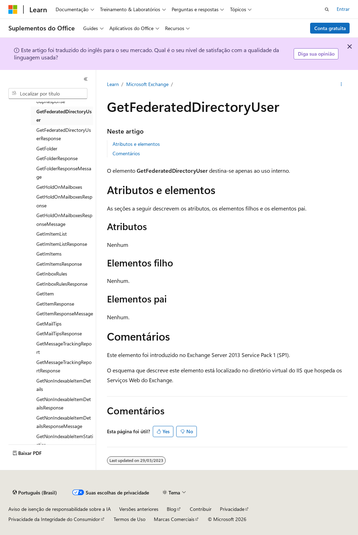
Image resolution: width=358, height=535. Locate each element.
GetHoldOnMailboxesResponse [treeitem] (64, 201)
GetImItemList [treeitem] (51, 233)
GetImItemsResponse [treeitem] (59, 264)
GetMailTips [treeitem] (49, 323)
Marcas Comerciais (174, 519)
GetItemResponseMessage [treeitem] (64, 313)
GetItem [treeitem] (45, 293)
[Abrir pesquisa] (327, 9)
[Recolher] (85, 79)
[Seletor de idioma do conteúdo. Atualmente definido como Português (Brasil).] (34, 492)
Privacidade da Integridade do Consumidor (54, 519)
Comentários (126, 153)
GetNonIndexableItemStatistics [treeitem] (64, 440)
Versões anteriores (138, 509)
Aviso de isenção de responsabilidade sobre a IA (59, 509)
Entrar (343, 9)
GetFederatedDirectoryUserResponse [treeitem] (63, 134)
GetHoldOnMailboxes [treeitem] (59, 187)
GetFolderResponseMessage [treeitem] (63, 172)
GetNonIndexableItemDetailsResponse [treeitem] (63, 403)
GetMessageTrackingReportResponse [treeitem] (64, 366)
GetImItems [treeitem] (49, 253)
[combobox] (47, 93)
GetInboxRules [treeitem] (51, 273)
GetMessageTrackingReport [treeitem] (64, 348)
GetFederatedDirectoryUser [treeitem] (64, 115)
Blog (171, 509)
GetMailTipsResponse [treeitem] (59, 333)
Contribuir (201, 509)
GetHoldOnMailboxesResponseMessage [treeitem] (64, 219)
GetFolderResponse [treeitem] (57, 158)
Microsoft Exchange (147, 84)
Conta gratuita (330, 28)
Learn (113, 84)
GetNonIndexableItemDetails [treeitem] (63, 385)
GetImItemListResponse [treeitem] (61, 244)
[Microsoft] (12, 9)
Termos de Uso (129, 519)
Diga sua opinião (316, 53)
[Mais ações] (341, 84)
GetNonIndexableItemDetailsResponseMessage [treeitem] (63, 422)
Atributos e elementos (136, 144)
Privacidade (232, 509)
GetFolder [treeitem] (46, 148)
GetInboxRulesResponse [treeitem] (61, 283)
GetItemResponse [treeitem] (55, 303)
